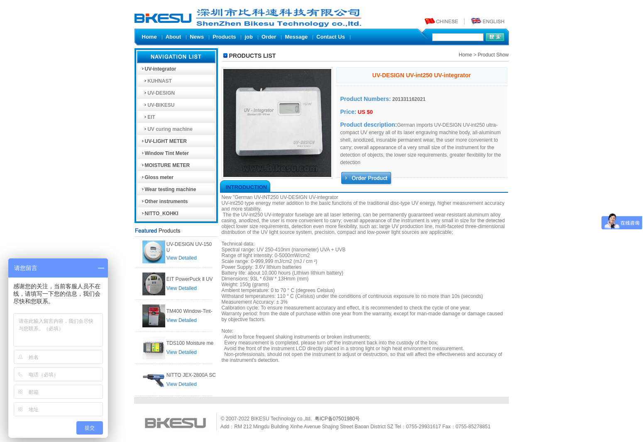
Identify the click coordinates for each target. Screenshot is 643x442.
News (197, 37)
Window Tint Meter (165, 153)
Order (269, 37)
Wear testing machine (168, 189)
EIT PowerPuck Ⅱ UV (189, 279)
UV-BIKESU (158, 105)
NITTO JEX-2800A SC (191, 375)
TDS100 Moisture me (189, 343)
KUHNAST (156, 81)
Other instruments (164, 201)
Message (296, 37)
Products (224, 37)
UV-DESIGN (158, 93)
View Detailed (181, 258)
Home (149, 37)
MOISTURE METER (165, 165)
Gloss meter (157, 177)
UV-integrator (158, 69)
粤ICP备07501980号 (337, 419)
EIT (148, 117)
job (248, 37)
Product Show (493, 55)
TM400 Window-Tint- (189, 311)
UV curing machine (167, 129)
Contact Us (330, 37)
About (173, 37)
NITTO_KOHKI (159, 213)
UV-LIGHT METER (164, 141)
